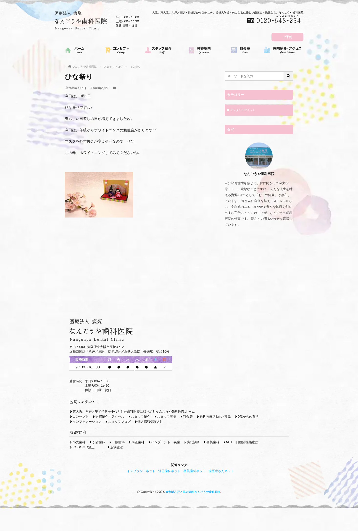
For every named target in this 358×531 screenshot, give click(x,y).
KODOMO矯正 (84, 447)
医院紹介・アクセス (109, 416)
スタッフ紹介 (140, 416)
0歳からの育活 (248, 416)
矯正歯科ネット (169, 471)
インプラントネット (141, 471)
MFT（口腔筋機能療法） (243, 442)
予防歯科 (98, 442)
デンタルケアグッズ (244, 110)
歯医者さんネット (221, 471)
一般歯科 (118, 442)
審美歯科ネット (194, 471)
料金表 (188, 416)
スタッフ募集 (166, 416)
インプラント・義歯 (165, 442)
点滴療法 (116, 447)
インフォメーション (87, 421)
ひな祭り (135, 66)
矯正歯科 (138, 442)
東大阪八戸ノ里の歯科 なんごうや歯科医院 (193, 492)
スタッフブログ (113, 66)
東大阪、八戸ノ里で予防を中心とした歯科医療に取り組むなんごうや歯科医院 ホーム (134, 411)
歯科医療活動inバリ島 (215, 416)
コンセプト (81, 416)
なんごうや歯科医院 (84, 66)
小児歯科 (79, 442)
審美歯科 (212, 442)
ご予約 (287, 37)
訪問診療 (193, 442)
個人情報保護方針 (150, 421)
